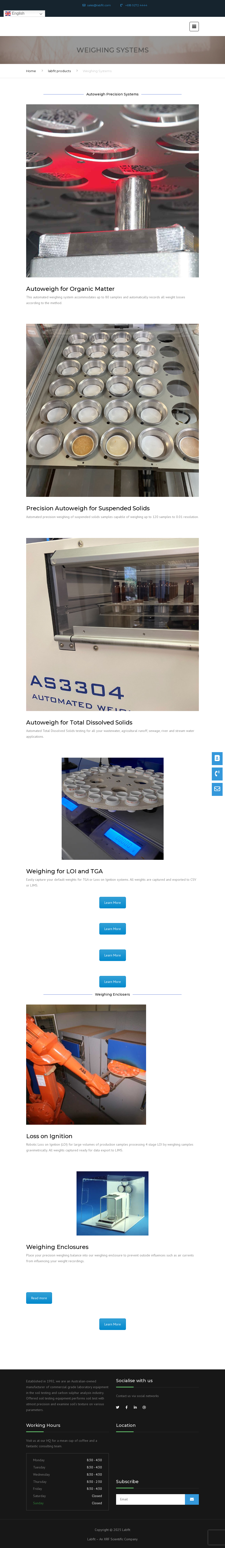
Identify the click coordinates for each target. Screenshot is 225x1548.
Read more (39, 1298)
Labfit (126, 1530)
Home (31, 71)
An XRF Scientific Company (118, 1539)
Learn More (112, 902)
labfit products (59, 71)
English (14, 13)
